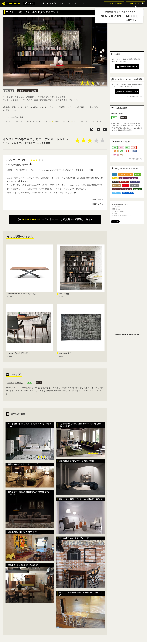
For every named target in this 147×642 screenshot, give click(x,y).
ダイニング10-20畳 (51, 121)
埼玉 (121, 151)
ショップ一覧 (71, 2)
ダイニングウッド (70, 121)
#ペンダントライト (47, 107)
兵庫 (127, 151)
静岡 (114, 155)
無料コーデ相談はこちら (55, 219)
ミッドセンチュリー (125, 174)
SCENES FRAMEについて (120, 204)
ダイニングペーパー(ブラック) (92, 121)
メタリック (134, 185)
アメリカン (135, 182)
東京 (29, 382)
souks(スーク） (15, 382)
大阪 (133, 147)
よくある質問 (116, 207)
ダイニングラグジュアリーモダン (28, 121)
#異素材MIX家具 (9, 107)
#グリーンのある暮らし (77, 107)
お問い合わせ (116, 209)
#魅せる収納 (94, 107)
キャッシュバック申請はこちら (121, 215)
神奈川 (127, 147)
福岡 (114, 151)
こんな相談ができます (135, 96)
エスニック (138, 189)
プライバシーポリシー (119, 211)
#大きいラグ (23, 107)
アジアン (125, 185)
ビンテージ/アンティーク (122, 189)
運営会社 (114, 213)
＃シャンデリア (97, 199)
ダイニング (8, 121)
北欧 (114, 174)
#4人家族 (34, 107)
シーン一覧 (41, 2)
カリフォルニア (128, 193)
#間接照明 (61, 107)
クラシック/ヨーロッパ (128, 178)
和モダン (138, 174)
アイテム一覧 (51, 2)
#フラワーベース (9, 110)
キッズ (115, 178)
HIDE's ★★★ (97, 204)
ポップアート (124, 182)
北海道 (134, 151)
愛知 (121, 147)
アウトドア (117, 193)
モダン (38, 382)
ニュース (82, 2)
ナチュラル (116, 185)
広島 (121, 155)
